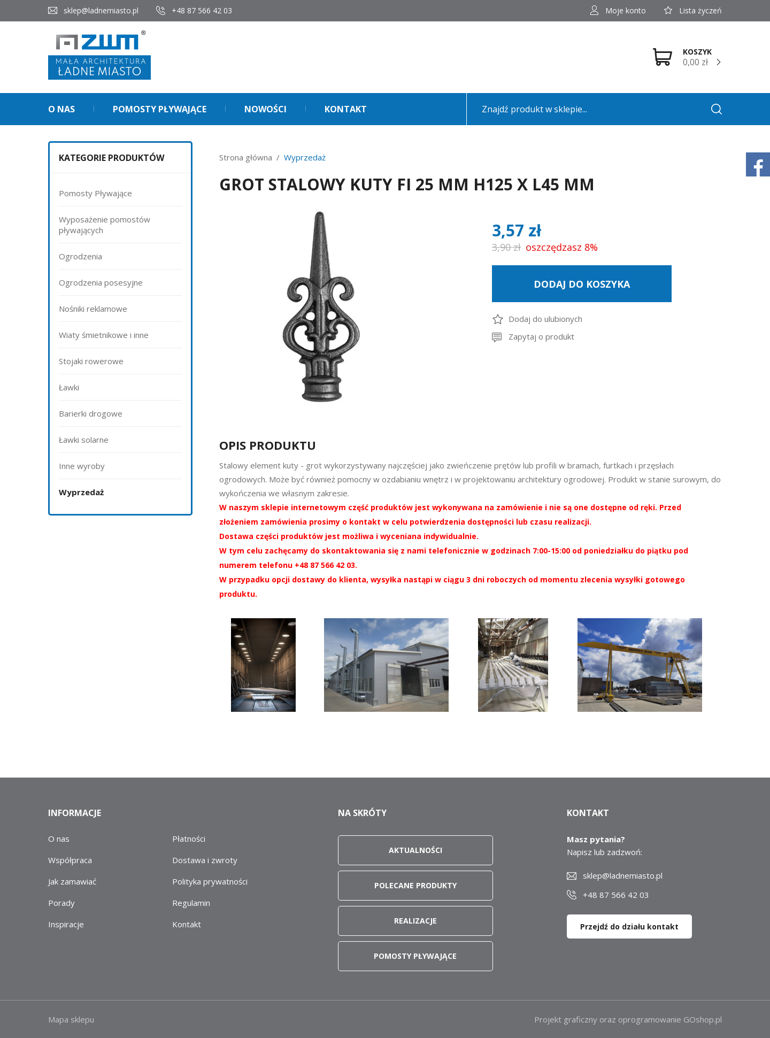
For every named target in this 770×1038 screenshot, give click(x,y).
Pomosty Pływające (95, 193)
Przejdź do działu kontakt (629, 926)
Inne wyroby (82, 465)
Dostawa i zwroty (204, 860)
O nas (61, 109)
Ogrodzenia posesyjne (101, 282)
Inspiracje (66, 924)
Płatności (188, 838)
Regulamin (191, 902)
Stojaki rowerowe (91, 361)
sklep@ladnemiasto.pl (101, 10)
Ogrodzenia (80, 256)
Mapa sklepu (71, 1019)
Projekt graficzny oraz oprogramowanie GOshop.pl (628, 1019)
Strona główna (245, 157)
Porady (61, 902)
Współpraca (70, 860)
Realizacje (415, 921)
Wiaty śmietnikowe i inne (104, 334)
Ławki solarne (84, 439)
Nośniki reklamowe (93, 308)
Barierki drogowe (90, 413)
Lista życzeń (700, 10)
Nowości (265, 109)
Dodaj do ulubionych (545, 318)
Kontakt (346, 109)
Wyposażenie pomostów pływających (104, 224)
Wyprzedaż (81, 492)
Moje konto (625, 10)
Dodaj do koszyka (582, 284)
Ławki (69, 387)
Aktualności (415, 850)
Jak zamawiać (72, 881)
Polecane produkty (415, 885)
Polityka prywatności (210, 881)
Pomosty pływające (159, 109)
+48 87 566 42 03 (202, 10)
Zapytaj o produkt (541, 336)
